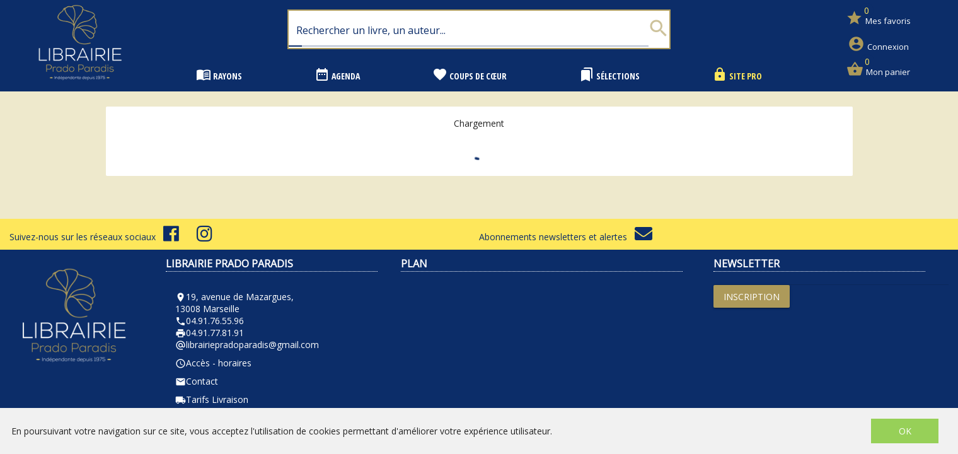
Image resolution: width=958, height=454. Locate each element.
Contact (196, 381)
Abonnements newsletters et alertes (565, 237)
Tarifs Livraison (211, 399)
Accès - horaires (213, 363)
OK (905, 431)
